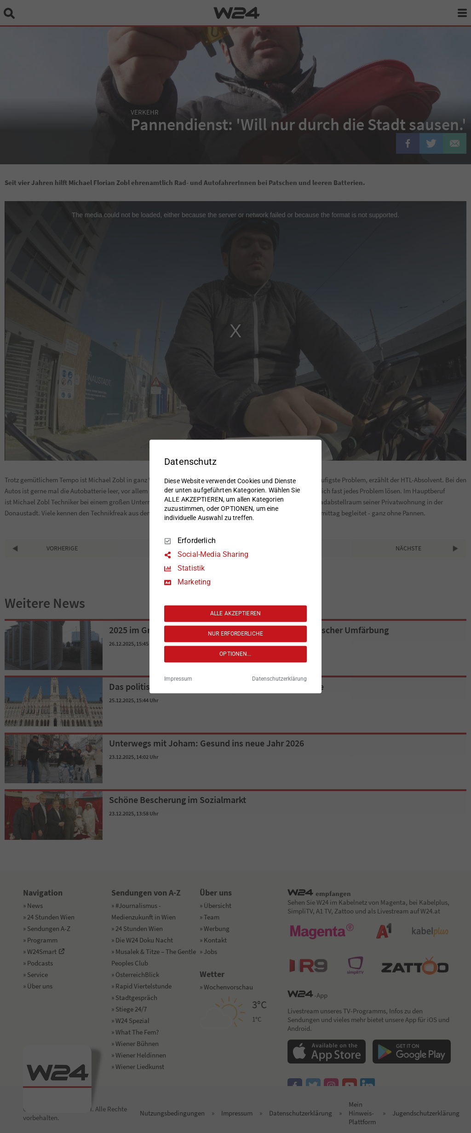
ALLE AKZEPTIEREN (235, 613)
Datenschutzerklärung (279, 679)
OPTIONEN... (235, 654)
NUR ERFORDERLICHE (235, 633)
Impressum (178, 679)
